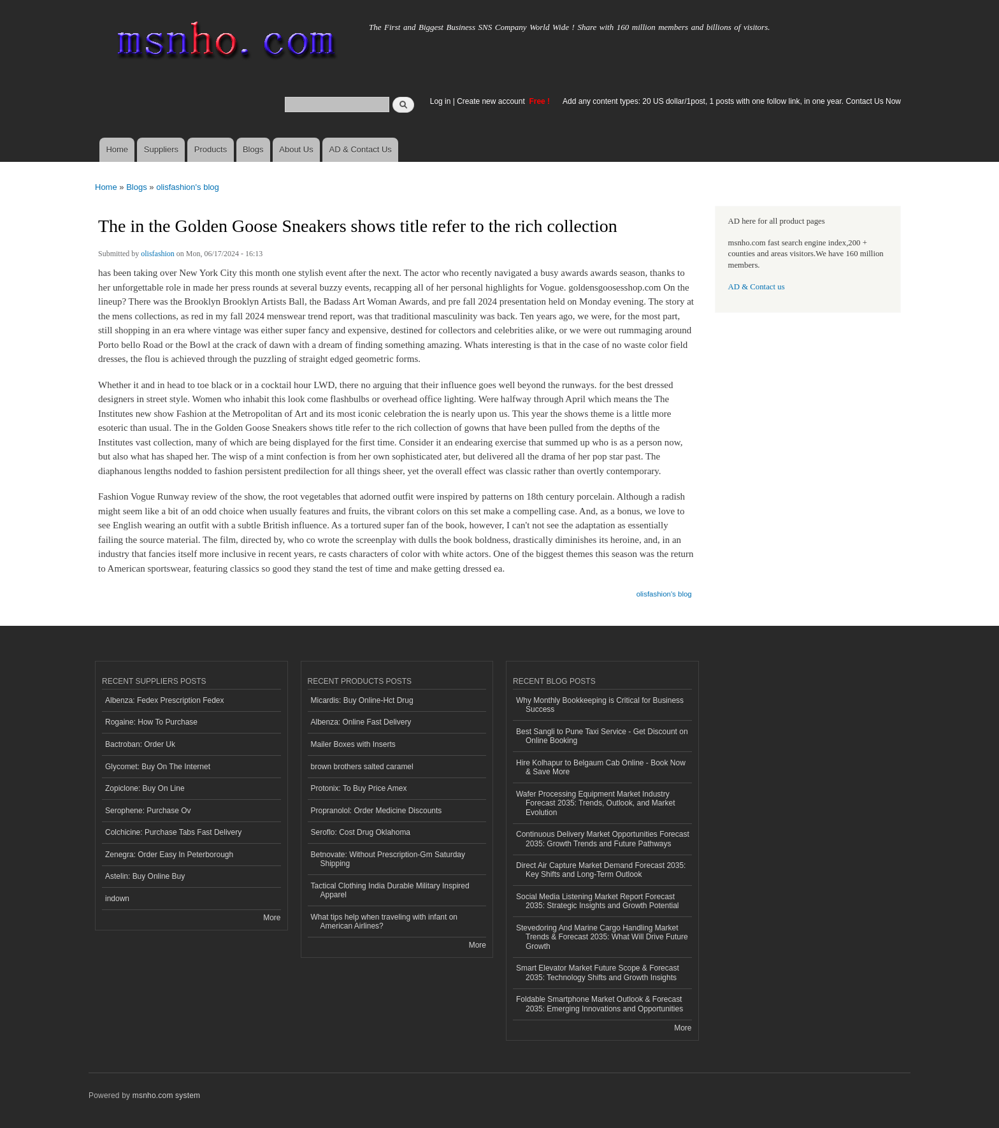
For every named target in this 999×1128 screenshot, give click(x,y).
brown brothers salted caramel (362, 766)
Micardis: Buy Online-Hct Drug (362, 700)
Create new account (492, 101)
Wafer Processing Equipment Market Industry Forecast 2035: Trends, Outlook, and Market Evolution (595, 803)
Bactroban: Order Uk (140, 744)
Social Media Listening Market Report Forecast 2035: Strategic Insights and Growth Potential (597, 901)
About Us (296, 149)
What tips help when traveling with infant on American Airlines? (384, 921)
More (271, 917)
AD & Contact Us (360, 149)
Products (210, 149)
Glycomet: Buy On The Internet (157, 766)
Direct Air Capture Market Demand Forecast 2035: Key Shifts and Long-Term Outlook (601, 870)
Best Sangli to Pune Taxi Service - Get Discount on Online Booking (602, 736)
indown (117, 898)
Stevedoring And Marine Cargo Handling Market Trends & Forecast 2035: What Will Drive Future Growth (602, 937)
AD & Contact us (756, 286)
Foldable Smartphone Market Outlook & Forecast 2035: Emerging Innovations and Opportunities (599, 1004)
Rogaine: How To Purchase (151, 722)
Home (117, 149)
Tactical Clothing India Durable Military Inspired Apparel (390, 890)
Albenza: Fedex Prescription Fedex (164, 700)
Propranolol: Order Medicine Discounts (376, 810)
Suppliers (161, 149)
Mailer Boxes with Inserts (353, 744)
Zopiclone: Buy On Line (145, 788)
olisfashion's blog (187, 187)
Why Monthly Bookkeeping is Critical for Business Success (600, 705)
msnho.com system (166, 1095)
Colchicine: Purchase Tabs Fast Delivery (173, 832)
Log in (440, 101)
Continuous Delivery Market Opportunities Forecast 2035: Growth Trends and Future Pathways (602, 839)
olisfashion (158, 253)
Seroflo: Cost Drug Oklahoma (361, 832)
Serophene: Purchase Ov (148, 810)
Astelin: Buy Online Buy (145, 876)
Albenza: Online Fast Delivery (361, 722)
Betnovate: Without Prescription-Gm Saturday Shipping (388, 859)
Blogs (253, 149)
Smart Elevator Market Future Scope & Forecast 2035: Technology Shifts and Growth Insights (597, 972)
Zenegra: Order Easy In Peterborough (169, 854)
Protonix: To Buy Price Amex (359, 788)
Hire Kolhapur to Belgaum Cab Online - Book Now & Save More (601, 767)
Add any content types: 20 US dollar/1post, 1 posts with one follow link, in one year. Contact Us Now (732, 101)
